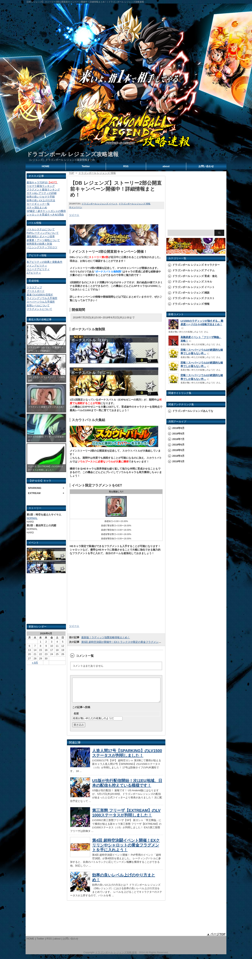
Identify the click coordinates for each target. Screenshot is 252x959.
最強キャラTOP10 (42, 182)
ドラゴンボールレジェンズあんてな (192, 410)
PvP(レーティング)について (43, 232)
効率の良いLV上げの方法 (41, 200)
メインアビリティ (37, 265)
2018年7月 (178, 439)
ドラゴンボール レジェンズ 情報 (134, 203)
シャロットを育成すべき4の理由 (45, 214)
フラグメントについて (39, 309)
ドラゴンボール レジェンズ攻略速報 (73, 154)
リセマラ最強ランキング (41, 186)
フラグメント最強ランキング (43, 189)
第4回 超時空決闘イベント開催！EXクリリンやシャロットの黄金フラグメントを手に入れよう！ (126, 850)
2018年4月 (178, 455)
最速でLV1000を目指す (40, 294)
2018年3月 (178, 461)
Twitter (86, 166)
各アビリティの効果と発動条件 (44, 261)
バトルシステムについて (41, 229)
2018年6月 (178, 444)
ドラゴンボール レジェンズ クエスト (193, 298)
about (166, 166)
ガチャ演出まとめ (37, 207)
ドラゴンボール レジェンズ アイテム (193, 270)
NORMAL (32, 518)
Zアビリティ (34, 272)
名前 (76, 718)
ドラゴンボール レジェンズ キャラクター (196, 264)
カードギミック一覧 (38, 203)
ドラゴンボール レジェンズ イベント (100, 203)
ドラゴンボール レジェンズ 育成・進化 (194, 276)
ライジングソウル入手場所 (42, 298)
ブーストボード (35, 291)
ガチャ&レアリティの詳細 (42, 193)
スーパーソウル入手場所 (41, 301)
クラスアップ (34, 287)
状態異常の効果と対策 (39, 243)
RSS (126, 166)
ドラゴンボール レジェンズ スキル (192, 281)
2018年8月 (178, 433)
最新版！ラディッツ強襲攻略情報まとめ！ (105, 637)
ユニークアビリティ (38, 269)
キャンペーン (75, 207)
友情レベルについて (38, 305)
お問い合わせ (206, 166)
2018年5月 (178, 450)
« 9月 (35, 662)
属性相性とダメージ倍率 (41, 236)
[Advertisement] (46, 600)
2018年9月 (178, 428)
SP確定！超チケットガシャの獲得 (46, 211)
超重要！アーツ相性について (43, 240)
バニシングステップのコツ (42, 247)
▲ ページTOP (216, 938)
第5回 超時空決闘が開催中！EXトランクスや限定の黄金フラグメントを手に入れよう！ (131, 641)
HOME (45, 166)
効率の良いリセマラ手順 (41, 196)
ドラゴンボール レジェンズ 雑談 (190, 292)
